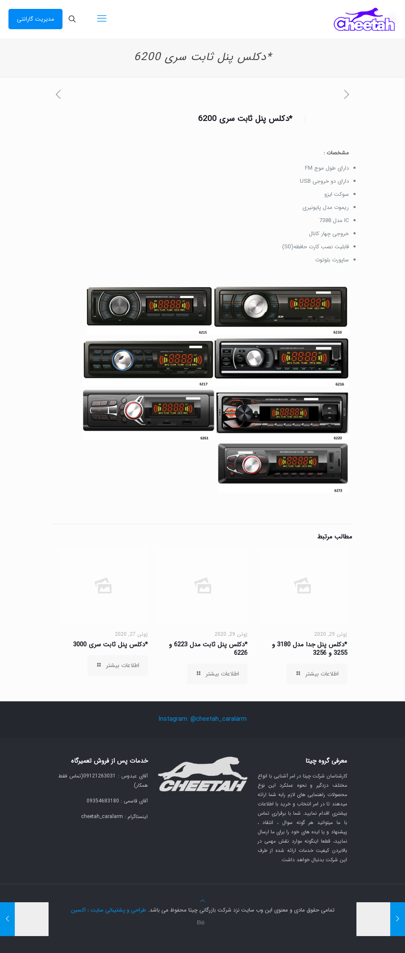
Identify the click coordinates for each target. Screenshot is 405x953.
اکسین (78, 910)
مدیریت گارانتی (35, 19)
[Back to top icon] (202, 901)
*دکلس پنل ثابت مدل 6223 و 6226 (208, 649)
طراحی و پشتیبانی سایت (118, 910)
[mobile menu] (102, 19)
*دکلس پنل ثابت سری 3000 (110, 645)
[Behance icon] (201, 923)
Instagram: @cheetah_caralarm (202, 719)
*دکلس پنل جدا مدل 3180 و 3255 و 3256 (309, 649)
